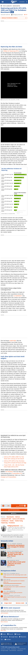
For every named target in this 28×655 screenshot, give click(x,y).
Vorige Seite (2, 506)
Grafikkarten (16, 6)
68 (8, 548)
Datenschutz (20, 650)
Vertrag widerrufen (21, 649)
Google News (14, 637)
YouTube (8, 639)
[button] (26, 1)
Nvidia (12, 521)
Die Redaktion (9, 471)
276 (9, 567)
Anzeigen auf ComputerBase (8, 477)
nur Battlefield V (18, 295)
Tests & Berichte (7, 6)
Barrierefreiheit (12, 650)
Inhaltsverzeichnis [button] (10, 18)
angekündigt (12, 340)
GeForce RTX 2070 (6, 519)
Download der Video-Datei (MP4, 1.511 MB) (10, 99)
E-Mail (21, 525)
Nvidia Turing (19, 521)
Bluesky (18, 634)
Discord (11, 634)
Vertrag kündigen (4, 650)
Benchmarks (10, 517)
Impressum (3, 649)
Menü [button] (2, 2)
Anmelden (22, 2)
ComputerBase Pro (17, 473)
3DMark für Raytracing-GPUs (11, 51)
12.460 (9, 557)
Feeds (4, 634)
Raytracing (4, 523)
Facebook (5, 637)
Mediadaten (14, 649)
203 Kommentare (19, 506)
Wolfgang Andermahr (13, 526)
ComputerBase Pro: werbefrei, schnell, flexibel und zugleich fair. (12, 536)
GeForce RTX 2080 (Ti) (19, 519)
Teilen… (14, 513)
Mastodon (23, 637)
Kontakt (8, 649)
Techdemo (12, 523)
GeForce (18, 517)
